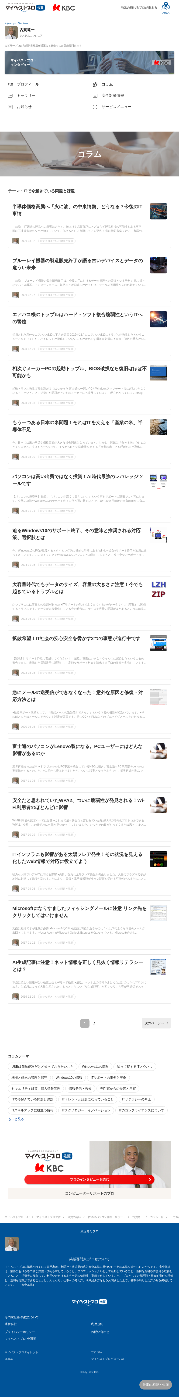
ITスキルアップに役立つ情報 (32, 1110)
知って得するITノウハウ (134, 1066)
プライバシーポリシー (20, 1332)
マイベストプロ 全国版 (20, 1338)
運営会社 (11, 1324)
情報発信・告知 (80, 1088)
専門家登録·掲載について (22, 1317)
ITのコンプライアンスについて (141, 1110)
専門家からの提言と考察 (118, 1088)
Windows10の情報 (69, 1077)
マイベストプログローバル (108, 1359)
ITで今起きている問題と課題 (56, 241)
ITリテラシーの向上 (136, 1099)
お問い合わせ (100, 1332)
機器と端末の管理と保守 (29, 1077)
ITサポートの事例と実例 (108, 1077)
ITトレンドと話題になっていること (88, 1099)
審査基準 (27, 1284)
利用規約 (97, 1324)
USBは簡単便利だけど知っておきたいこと (42, 1066)
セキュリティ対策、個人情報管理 (35, 1088)
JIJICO (9, 1359)
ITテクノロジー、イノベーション (86, 1110)
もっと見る (16, 1119)
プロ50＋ (97, 1352)
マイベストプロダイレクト (21, 1352)
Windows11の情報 (95, 1066)
